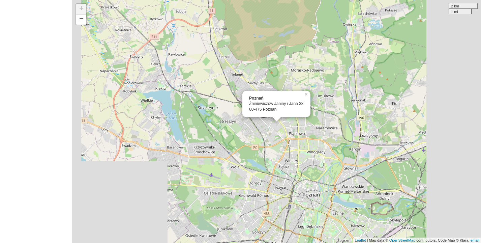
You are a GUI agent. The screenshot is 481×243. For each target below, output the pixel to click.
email (475, 240)
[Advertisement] (36, 121)
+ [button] (81, 9)
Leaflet (360, 240)
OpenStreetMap (402, 240)
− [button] (81, 20)
